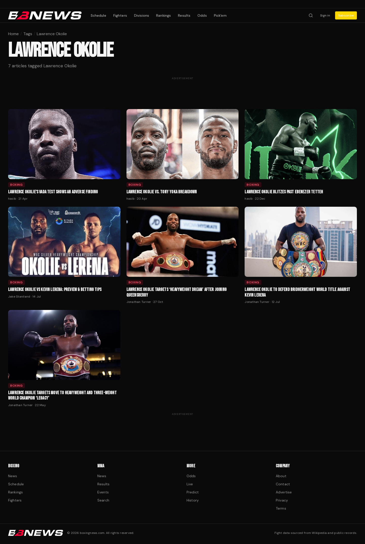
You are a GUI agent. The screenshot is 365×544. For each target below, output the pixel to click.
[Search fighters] (310, 15)
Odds (202, 15)
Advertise (284, 492)
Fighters (120, 15)
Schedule (98, 15)
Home (13, 33)
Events (103, 492)
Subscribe (346, 15)
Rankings (163, 15)
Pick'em (220, 15)
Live (190, 484)
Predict (193, 492)
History (193, 500)
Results (184, 15)
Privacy (282, 500)
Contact (283, 484)
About (281, 476)
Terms (281, 508)
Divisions (141, 15)
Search (103, 500)
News (12, 476)
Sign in (325, 15)
